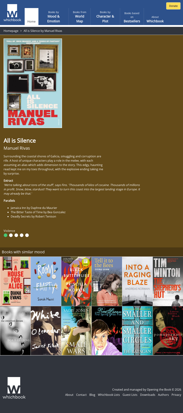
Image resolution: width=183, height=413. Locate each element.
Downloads (147, 395)
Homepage (11, 31)
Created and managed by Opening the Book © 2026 (146, 390)
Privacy (176, 395)
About (69, 395)
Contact (81, 395)
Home (31, 21)
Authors (163, 395)
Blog (92, 395)
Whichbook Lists (109, 395)
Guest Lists (130, 395)
